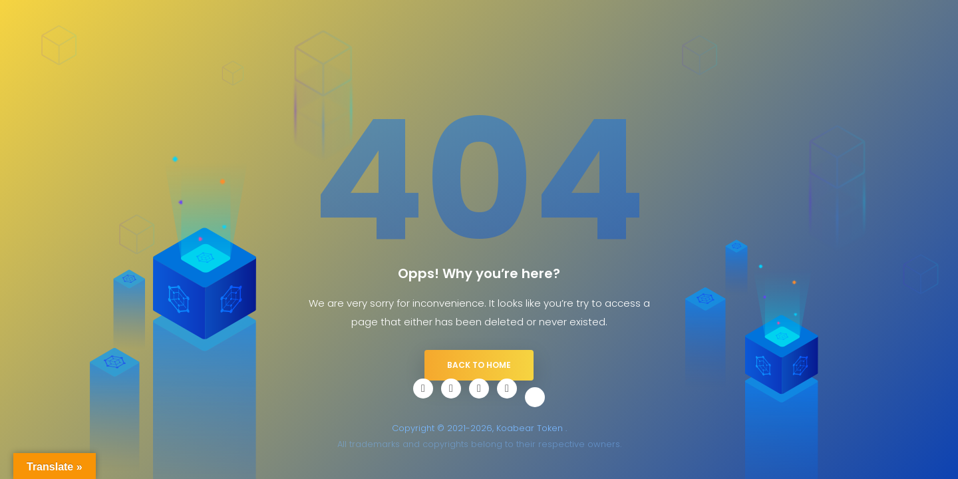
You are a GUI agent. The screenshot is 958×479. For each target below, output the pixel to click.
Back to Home (479, 365)
